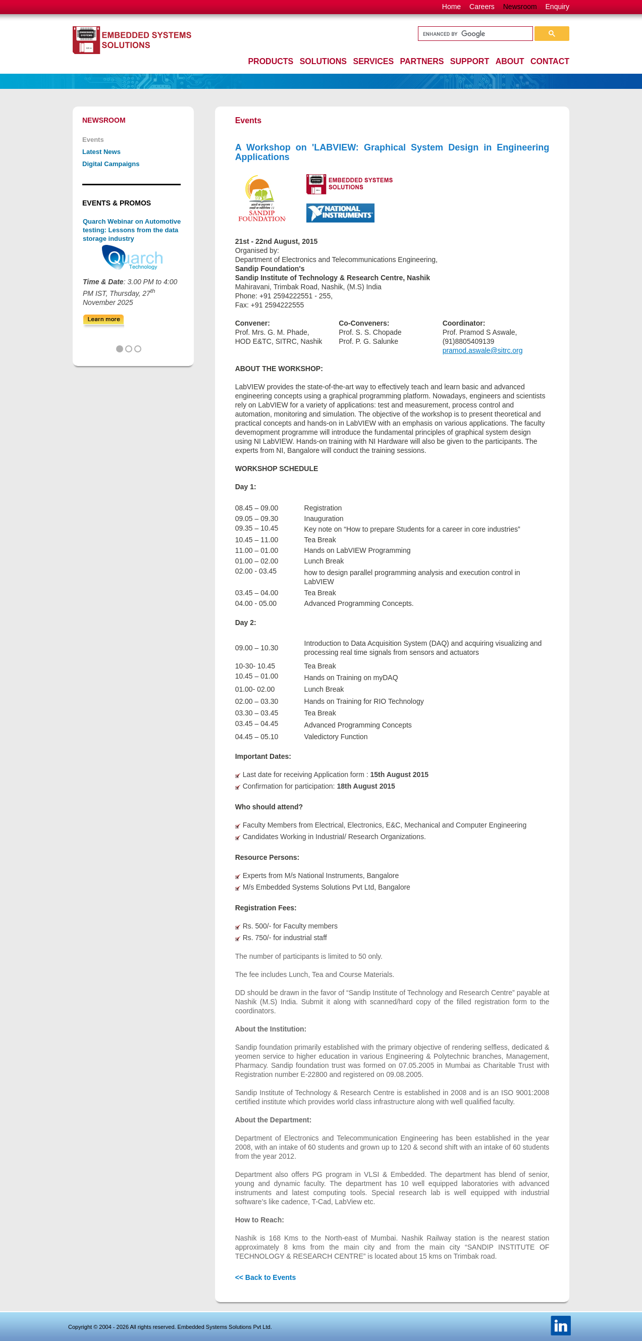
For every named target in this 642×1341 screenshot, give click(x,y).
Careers (482, 7)
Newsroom (520, 7)
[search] (474, 33)
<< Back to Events (265, 1277)
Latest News (101, 152)
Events (93, 139)
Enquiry (557, 7)
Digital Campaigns (110, 164)
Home (451, 7)
